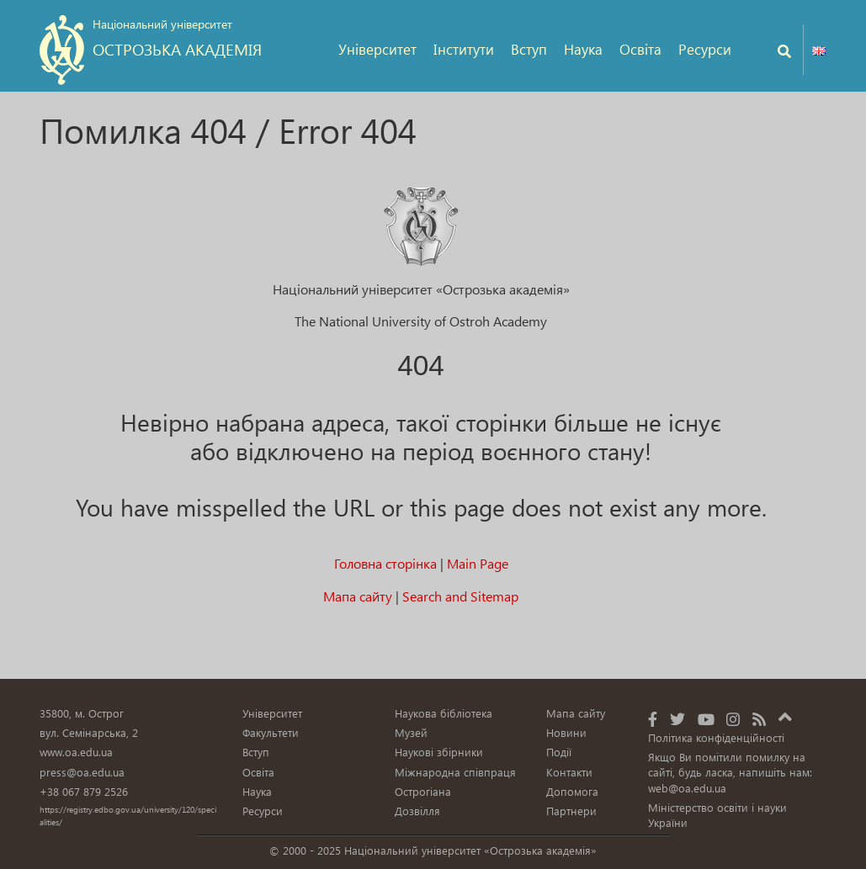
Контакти (569, 772)
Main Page (477, 563)
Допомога (572, 791)
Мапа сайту (357, 596)
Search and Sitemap (460, 596)
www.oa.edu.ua (76, 751)
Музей (411, 732)
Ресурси (704, 49)
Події (558, 751)
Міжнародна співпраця (455, 772)
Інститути (463, 49)
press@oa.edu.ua (82, 772)
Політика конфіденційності (716, 737)
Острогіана (423, 791)
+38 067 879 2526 (84, 791)
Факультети (270, 732)
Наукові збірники (439, 751)
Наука (583, 49)
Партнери (571, 810)
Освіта (640, 49)
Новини (566, 732)
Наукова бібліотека (443, 713)
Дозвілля (417, 810)
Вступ (529, 49)
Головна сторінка (385, 563)
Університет (377, 49)
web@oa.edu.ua (687, 788)
